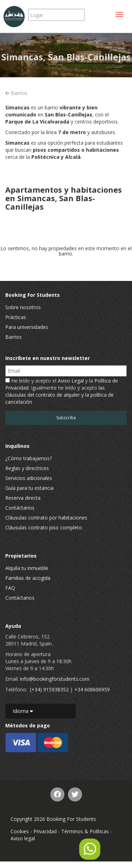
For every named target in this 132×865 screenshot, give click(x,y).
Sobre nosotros (23, 307)
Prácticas (15, 317)
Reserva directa (22, 497)
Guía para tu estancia (29, 488)
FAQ (10, 587)
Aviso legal (23, 838)
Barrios (16, 93)
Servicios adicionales (28, 478)
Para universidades (26, 327)
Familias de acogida (27, 578)
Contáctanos (19, 507)
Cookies (20, 831)
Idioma (23, 711)
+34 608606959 (92, 689)
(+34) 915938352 (49, 689)
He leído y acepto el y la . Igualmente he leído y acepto (61, 391)
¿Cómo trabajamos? (28, 458)
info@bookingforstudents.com (54, 678)
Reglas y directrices (27, 468)
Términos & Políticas (85, 831)
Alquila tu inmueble (26, 568)
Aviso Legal (71, 380)
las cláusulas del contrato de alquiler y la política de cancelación (59, 394)
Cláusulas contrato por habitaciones (46, 517)
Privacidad (45, 831)
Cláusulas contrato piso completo (43, 527)
